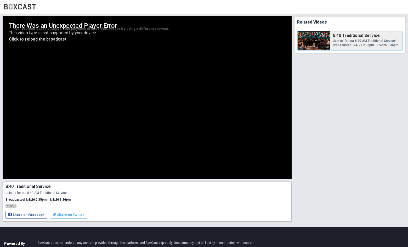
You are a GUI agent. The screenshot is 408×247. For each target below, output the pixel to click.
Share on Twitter (68, 215)
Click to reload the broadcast (37, 39)
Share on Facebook (26, 215)
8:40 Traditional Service (356, 35)
